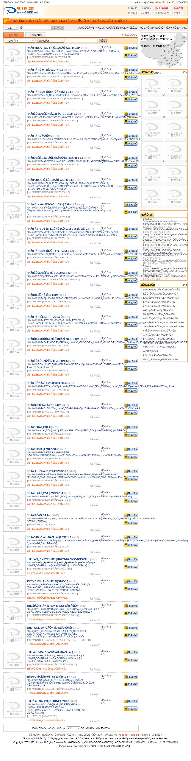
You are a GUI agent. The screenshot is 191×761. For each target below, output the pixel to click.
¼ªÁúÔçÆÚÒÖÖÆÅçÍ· (82, 342)
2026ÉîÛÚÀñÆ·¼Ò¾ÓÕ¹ (156, 255)
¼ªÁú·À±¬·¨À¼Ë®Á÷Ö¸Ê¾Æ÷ (62, 477)
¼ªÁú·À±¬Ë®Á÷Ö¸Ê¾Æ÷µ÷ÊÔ (88, 474)
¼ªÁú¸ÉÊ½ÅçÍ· (66, 408)
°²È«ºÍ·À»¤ (106, 47)
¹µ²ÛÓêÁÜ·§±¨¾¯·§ (100, 51)
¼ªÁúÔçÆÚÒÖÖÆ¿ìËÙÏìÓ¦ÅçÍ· (54, 342)
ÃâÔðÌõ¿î (71, 735)
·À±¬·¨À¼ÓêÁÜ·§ (44, 210)
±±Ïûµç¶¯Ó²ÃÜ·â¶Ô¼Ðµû (51, 609)
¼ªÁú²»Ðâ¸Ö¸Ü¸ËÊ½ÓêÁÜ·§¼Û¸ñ (82, 186)
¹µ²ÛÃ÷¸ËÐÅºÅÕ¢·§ (122, 496)
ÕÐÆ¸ (87, 20)
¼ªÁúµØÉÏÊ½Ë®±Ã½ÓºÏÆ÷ (52, 161)
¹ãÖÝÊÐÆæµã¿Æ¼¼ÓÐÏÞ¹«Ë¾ (159, 347)
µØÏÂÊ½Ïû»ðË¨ (66, 276)
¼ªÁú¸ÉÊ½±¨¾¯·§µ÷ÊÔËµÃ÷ (50, 323)
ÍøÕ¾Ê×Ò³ (34, 735)
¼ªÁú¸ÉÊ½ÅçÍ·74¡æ (144, 386)
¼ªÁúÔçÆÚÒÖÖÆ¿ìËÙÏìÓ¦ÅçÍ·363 (113, 342)
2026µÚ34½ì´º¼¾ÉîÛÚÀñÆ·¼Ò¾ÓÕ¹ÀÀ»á (159, 220)
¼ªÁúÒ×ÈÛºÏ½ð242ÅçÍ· (92, 298)
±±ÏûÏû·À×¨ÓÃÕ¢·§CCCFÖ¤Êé (52, 635)
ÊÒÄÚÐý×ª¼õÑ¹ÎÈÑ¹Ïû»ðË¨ (89, 364)
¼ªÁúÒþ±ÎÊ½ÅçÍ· (47, 298)
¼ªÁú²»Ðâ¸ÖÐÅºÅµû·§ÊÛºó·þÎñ (149, 540)
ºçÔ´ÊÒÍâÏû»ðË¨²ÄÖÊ (69, 680)
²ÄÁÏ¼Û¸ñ (107, 20)
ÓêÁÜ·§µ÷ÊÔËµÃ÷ (78, 207)
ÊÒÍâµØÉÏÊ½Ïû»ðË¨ (48, 276)
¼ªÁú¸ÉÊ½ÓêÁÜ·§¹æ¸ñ (78, 323)
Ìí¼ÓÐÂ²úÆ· (131, 35)
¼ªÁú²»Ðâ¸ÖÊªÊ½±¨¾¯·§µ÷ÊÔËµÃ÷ (91, 254)
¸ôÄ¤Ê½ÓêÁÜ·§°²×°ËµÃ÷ (78, 51)
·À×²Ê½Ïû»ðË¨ (82, 276)
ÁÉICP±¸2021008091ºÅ (137, 742)
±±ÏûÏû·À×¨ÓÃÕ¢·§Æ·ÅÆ (63, 634)
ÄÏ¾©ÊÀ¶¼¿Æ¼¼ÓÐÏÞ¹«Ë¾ (158, 335)
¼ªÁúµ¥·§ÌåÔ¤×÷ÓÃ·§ (99, 73)
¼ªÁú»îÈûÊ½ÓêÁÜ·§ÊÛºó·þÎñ (51, 235)
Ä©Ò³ (59, 728)
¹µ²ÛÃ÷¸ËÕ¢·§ (45, 430)
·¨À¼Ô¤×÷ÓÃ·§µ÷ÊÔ (48, 73)
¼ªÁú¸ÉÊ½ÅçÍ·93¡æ (164, 386)
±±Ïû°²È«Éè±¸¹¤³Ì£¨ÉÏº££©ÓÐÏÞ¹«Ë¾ (161, 289)
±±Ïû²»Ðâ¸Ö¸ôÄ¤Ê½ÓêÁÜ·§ (57, 612)
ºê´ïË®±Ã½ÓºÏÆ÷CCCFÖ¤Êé (67, 590)
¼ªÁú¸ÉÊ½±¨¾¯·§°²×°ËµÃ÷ (51, 320)
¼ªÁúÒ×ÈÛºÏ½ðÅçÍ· (48, 408)
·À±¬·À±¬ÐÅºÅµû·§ (53, 710)
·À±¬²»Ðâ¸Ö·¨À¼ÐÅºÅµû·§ (69, 655)
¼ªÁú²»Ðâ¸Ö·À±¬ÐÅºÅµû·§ (43, 543)
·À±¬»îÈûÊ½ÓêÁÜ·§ (77, 235)
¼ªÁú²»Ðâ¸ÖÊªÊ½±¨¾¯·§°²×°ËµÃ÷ (55, 254)
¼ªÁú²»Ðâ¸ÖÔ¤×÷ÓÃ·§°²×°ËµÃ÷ (54, 95)
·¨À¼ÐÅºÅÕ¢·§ (60, 139)
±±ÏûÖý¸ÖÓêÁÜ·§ (78, 565)
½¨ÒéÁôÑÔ (182, 2)
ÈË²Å (96, 20)
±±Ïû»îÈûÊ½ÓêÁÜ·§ (82, 612)
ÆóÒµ (38, 20)
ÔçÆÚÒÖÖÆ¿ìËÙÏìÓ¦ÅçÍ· (100, 518)
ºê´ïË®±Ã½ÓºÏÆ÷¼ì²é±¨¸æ (62, 587)
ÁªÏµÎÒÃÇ (45, 2)
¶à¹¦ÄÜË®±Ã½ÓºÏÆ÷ (100, 276)
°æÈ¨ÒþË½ (84, 735)
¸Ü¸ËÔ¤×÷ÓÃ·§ (118, 73)
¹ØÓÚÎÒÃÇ (47, 735)
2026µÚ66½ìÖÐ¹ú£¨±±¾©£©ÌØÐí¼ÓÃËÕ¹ (164, 276)
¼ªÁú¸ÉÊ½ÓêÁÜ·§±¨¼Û (102, 323)
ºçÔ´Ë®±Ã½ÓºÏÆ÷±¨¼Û (50, 584)
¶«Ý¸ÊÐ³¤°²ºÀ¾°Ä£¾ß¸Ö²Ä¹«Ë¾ (159, 330)
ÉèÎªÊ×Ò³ (8, 2)
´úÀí (30, 20)
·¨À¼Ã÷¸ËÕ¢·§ (74, 430)
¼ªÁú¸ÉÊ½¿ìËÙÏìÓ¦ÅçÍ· (100, 386)
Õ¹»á (70, 20)
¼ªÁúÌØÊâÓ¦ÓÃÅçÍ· (48, 518)
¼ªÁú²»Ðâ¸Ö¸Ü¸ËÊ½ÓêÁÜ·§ (50, 186)
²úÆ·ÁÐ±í (14, 35)
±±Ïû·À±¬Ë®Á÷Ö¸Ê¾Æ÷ (75, 710)
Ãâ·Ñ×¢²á (140, 2)
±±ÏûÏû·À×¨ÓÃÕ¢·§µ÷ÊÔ (50, 631)
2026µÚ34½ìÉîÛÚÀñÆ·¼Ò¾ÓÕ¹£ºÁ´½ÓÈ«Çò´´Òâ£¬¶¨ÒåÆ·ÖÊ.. (161, 251)
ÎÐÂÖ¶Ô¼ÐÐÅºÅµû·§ (94, 139)
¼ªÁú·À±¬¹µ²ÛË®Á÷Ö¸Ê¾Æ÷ (93, 477)
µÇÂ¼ (150, 2)
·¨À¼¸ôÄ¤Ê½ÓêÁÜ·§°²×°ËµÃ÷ (53, 207)
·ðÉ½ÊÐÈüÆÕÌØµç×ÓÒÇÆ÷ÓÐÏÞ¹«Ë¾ (163, 322)
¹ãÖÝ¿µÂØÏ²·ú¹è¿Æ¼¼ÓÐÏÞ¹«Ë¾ (160, 359)
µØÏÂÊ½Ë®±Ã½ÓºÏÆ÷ (73, 117)
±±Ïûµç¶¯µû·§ (90, 609)
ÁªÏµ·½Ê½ (157, 735)
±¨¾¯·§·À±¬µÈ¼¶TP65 (68, 54)
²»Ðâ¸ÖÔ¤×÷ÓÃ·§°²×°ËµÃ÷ (73, 73)
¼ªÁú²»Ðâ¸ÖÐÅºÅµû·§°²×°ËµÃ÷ (54, 540)
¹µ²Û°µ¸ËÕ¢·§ (60, 430)
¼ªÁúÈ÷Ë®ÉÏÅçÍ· (46, 452)
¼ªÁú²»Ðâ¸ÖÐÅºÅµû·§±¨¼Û (119, 540)
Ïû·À (102, 49)
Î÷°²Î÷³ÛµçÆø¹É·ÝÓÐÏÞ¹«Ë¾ (157, 355)
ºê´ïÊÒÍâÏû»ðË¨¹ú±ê (56, 682)
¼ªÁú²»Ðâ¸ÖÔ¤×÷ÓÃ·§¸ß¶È (121, 95)
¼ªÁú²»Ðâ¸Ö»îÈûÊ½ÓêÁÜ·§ (102, 235)
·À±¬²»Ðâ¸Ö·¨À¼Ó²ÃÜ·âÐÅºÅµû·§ (63, 658)
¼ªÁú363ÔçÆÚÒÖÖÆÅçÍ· (72, 518)
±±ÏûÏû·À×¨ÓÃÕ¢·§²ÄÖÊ (75, 631)
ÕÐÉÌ (22, 20)
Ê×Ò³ (14, 20)
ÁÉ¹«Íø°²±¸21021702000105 (164, 742)
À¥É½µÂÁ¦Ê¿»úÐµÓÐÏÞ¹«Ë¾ (158, 310)
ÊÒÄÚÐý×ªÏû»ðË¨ (112, 364)
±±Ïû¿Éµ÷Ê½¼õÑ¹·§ (48, 562)
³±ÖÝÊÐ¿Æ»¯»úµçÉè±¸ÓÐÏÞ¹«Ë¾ (160, 318)
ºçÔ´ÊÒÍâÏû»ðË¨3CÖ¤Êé (78, 682)
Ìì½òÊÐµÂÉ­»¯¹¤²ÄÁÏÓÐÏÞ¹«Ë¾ (159, 339)
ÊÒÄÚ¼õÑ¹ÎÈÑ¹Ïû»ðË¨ (63, 364)
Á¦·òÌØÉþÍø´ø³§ (150, 351)
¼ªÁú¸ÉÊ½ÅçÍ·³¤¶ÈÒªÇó (75, 386)
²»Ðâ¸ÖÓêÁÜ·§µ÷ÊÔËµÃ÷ (51, 51)
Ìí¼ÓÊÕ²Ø (20, 2)
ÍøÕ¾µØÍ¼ (32, 2)
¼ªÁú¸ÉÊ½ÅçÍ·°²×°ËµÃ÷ (50, 386)
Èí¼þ (62, 20)
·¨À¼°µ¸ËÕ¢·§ (89, 430)
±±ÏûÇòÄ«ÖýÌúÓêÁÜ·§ (57, 565)
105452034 (68, 738)
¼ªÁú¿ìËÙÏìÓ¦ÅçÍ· (114, 298)
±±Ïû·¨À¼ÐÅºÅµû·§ (73, 609)
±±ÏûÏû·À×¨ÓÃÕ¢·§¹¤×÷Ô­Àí (70, 636)
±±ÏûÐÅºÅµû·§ (86, 562)
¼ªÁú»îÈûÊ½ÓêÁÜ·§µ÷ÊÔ (82, 232)
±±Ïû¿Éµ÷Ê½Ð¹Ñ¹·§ (69, 562)
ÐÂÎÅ (79, 20)
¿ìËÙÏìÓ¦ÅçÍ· (42, 521)
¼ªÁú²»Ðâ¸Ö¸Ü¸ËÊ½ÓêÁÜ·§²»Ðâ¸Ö (48, 189)
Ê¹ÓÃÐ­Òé (60, 735)
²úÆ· (47, 20)
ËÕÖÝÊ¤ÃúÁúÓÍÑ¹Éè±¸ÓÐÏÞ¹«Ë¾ (160, 293)
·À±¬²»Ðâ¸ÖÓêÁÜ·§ (46, 54)
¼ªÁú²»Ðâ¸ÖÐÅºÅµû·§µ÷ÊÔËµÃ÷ (87, 540)
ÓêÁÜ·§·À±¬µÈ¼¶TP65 (66, 210)
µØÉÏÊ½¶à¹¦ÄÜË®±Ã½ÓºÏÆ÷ (100, 117)
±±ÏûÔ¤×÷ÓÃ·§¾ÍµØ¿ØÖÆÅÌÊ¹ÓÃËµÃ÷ (58, 704)
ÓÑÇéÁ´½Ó (111, 735)
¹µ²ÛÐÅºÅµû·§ (76, 139)
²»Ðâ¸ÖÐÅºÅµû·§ (46, 655)
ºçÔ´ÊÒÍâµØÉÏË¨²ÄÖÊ (74, 584)
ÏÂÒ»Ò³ (51, 728)
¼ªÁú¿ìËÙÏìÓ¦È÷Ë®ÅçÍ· (45, 455)
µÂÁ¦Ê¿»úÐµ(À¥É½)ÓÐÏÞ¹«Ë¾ (159, 302)
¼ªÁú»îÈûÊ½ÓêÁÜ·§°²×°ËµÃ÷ (53, 232)
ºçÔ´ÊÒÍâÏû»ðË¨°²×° (48, 680)
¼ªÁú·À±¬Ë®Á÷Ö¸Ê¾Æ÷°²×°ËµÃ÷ (55, 474)
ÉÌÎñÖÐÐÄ (121, 20)
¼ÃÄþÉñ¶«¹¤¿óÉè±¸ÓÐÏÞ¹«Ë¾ (159, 314)
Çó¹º (54, 20)
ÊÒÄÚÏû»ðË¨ (44, 364)
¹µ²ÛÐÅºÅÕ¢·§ (45, 139)
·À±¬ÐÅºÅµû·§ (113, 139)
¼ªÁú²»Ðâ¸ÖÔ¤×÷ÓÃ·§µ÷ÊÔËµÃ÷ (88, 95)
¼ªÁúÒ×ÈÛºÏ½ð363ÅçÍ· (68, 298)
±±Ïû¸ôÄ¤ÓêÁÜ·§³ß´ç (57, 661)
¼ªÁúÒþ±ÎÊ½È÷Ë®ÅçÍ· (90, 455)
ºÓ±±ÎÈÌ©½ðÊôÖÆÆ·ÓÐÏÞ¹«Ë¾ (159, 343)
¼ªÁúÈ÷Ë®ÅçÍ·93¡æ (68, 455)
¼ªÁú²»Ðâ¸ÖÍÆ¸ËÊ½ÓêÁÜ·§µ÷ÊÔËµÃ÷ (58, 183)
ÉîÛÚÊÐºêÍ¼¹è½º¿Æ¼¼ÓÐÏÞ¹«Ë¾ (161, 298)
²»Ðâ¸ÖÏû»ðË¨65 (45, 367)
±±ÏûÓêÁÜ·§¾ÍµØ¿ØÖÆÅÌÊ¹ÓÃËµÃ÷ (54, 706)
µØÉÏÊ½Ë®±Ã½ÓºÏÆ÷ (49, 117)
